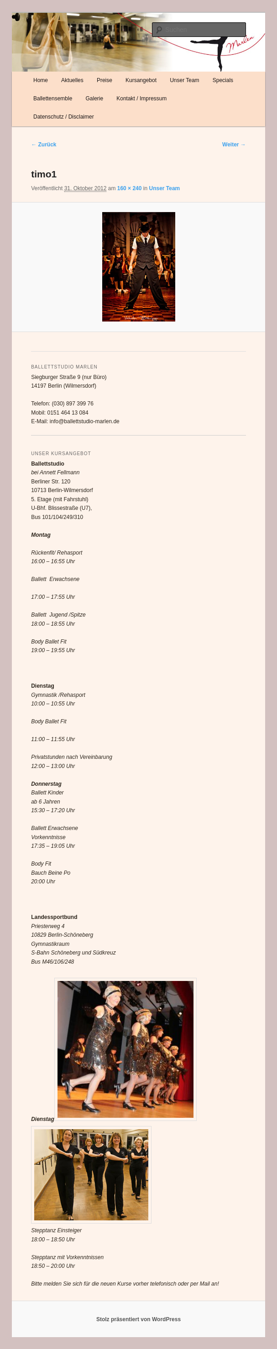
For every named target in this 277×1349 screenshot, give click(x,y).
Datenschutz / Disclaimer (63, 117)
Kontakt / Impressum (141, 98)
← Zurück (43, 144)
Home (40, 80)
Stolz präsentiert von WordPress (138, 1319)
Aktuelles (72, 80)
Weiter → (234, 144)
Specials (223, 80)
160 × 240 (129, 188)
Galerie (94, 98)
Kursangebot (141, 80)
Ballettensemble (52, 98)
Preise (104, 80)
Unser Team (184, 80)
